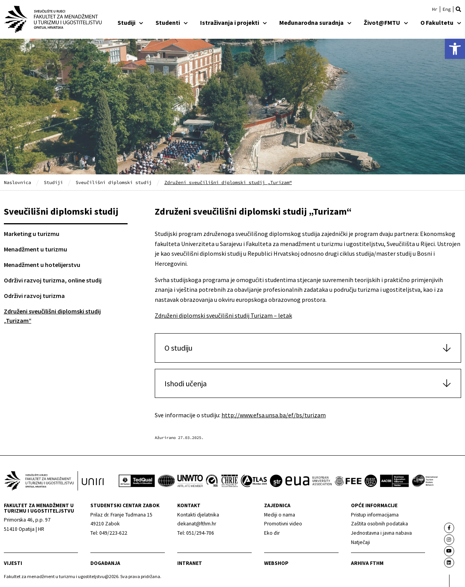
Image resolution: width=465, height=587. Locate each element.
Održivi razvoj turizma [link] (34, 296)
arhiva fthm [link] (367, 563)
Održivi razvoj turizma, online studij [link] (53, 280)
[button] (458, 9)
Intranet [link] (189, 563)
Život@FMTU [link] (386, 22)
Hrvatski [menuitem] (434, 9)
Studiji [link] (130, 22)
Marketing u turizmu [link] (31, 234)
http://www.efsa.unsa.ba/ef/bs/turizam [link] (273, 415)
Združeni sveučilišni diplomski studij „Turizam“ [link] (52, 315)
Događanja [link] (105, 563)
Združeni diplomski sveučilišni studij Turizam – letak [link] (223, 315)
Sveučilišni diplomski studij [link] (114, 182)
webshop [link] (276, 563)
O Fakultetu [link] (440, 22)
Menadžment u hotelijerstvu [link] (42, 265)
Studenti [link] (172, 22)
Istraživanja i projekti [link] (233, 22)
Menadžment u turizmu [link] (35, 249)
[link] (455, 49)
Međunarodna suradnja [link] (315, 22)
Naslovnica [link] (17, 182)
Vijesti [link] (13, 563)
